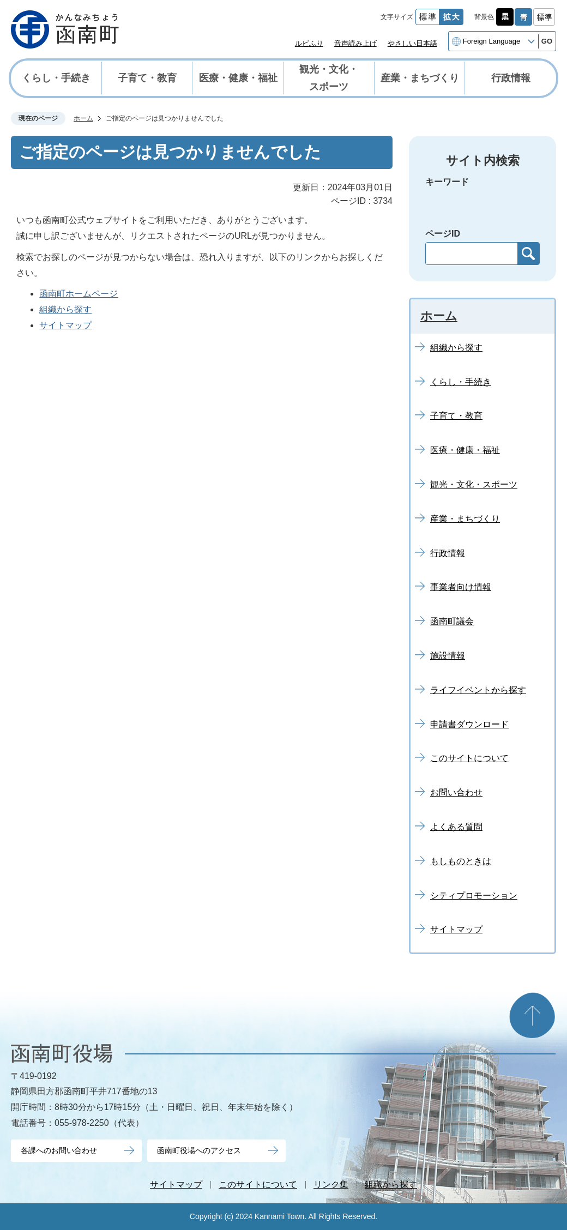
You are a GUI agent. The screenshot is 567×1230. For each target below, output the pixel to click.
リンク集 (330, 1184)
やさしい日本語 (412, 43)
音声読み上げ (355, 43)
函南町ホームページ (78, 293)
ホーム (83, 118)
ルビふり (309, 43)
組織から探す (65, 309)
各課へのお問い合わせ (59, 1150)
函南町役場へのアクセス (199, 1150)
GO (546, 41)
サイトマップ (65, 325)
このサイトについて (258, 1184)
